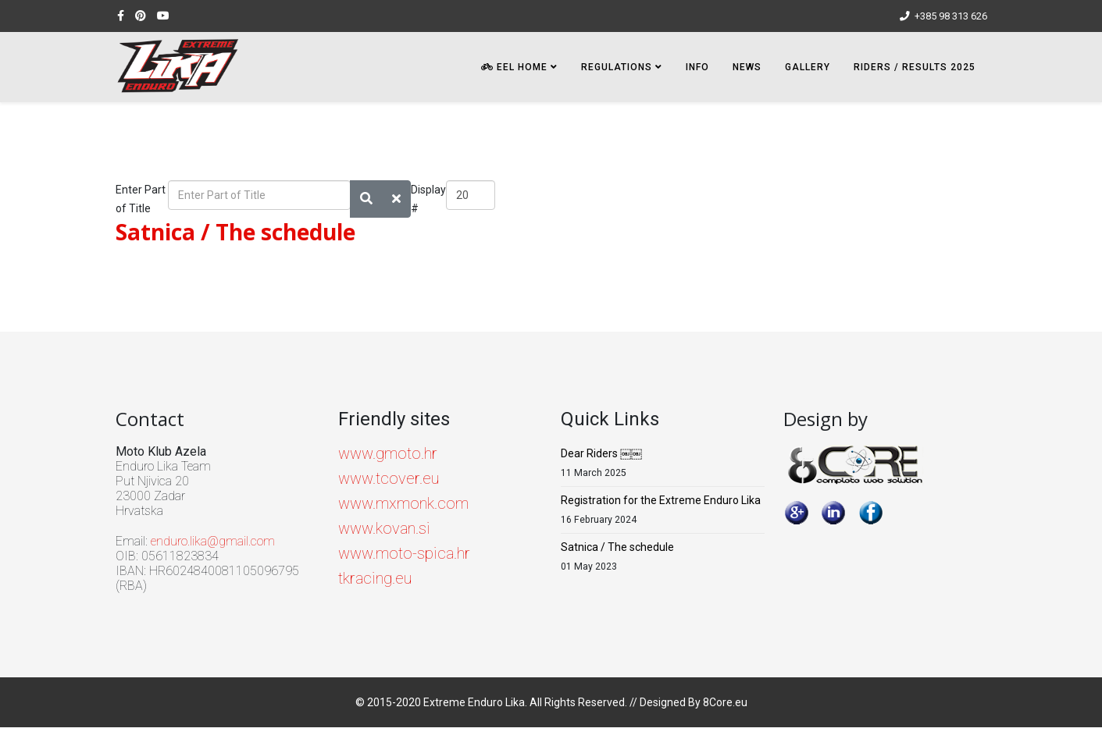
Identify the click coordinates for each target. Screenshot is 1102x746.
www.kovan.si (384, 528)
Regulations (616, 67)
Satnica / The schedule (235, 232)
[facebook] (120, 15)
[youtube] (163, 15)
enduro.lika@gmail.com (213, 541)
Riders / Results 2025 (914, 67)
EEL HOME (514, 67)
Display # (428, 199)
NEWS (747, 67)
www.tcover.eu (388, 478)
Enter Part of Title (141, 199)
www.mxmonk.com (403, 503)
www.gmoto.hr (387, 453)
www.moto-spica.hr (404, 553)
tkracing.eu (375, 578)
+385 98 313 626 (951, 16)
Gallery (807, 67)
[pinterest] (140, 15)
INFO (697, 67)
